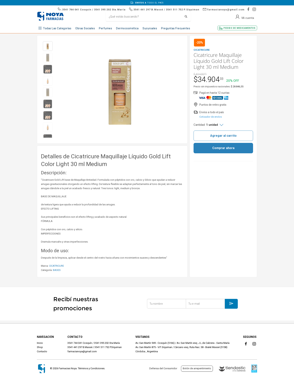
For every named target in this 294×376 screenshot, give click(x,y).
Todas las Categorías (57, 28)
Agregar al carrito (223, 135)
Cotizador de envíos (210, 116)
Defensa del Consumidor (163, 368)
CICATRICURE (56, 265)
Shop (40, 347)
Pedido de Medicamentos (239, 28)
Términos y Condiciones (91, 368)
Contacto (42, 351)
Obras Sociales (85, 28)
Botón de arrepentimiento (197, 368)
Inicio (40, 342)
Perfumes (105, 28)
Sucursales (150, 28)
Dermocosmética (127, 28)
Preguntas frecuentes (175, 28)
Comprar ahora (223, 148)
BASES (57, 270)
